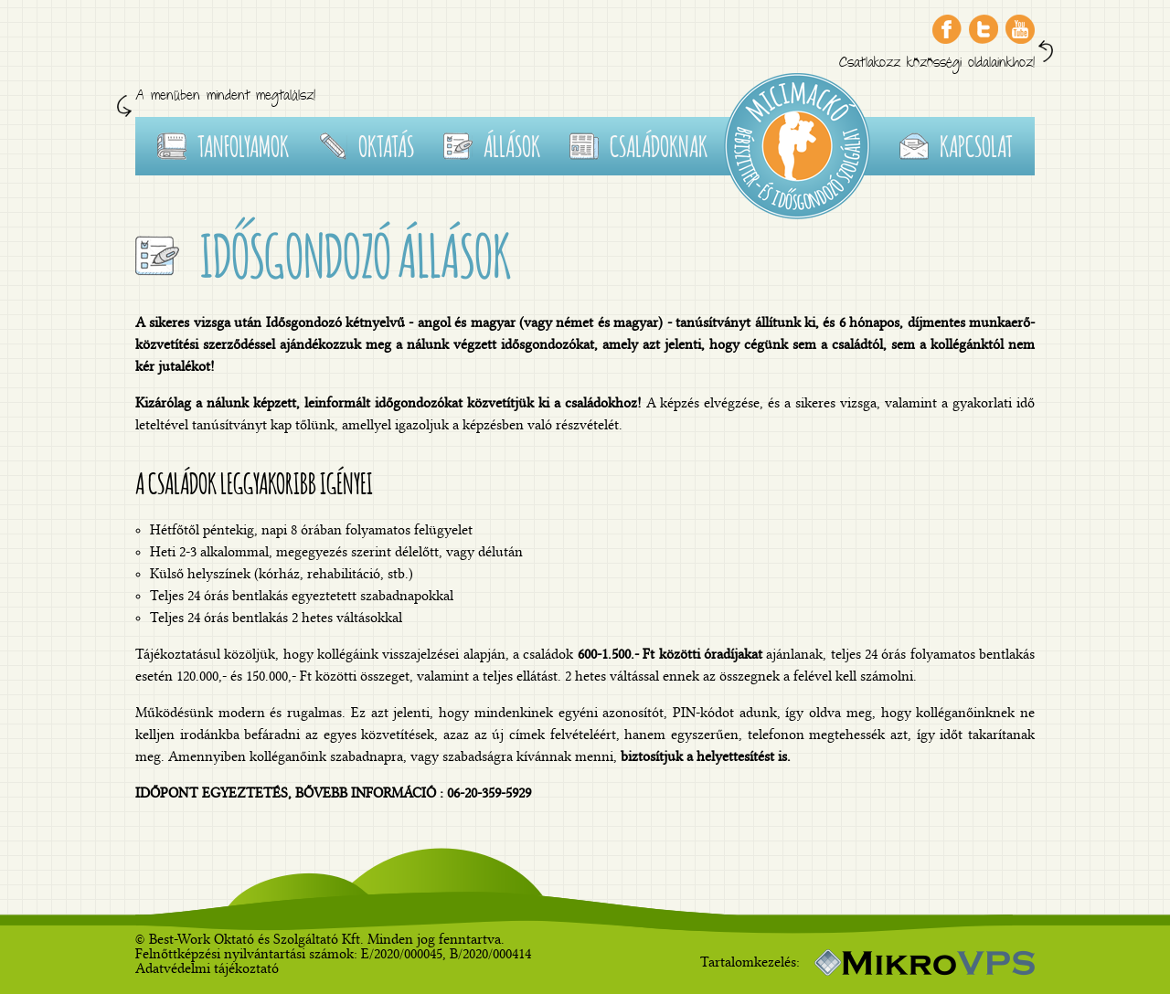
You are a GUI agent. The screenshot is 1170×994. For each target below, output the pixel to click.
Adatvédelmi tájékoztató (207, 968)
